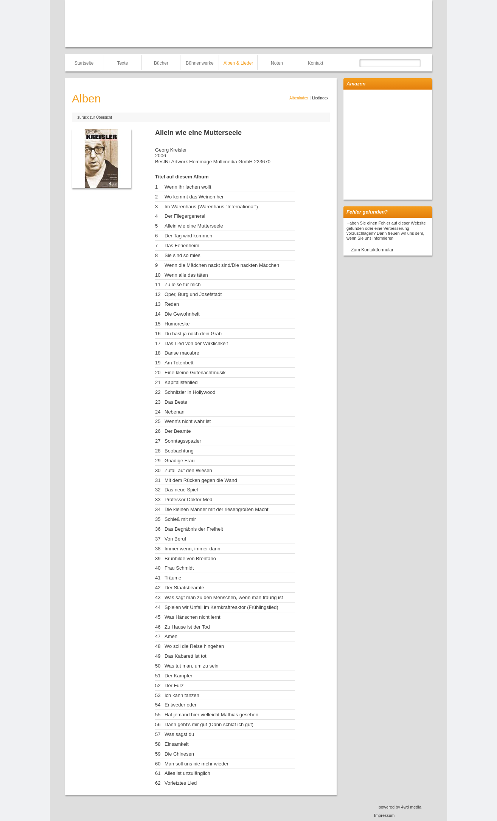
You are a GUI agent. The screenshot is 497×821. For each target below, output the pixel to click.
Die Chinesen (179, 754)
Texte (122, 63)
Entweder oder (181, 705)
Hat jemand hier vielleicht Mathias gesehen (211, 714)
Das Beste (176, 402)
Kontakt (315, 63)
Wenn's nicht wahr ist (188, 421)
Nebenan (175, 412)
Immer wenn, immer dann (192, 548)
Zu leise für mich (182, 284)
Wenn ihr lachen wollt (188, 187)
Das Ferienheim (182, 245)
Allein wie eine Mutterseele (194, 226)
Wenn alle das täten (186, 275)
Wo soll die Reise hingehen (194, 646)
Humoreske (177, 324)
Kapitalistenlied (181, 382)
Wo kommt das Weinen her (194, 197)
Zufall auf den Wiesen (188, 470)
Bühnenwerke (199, 63)
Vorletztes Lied (181, 783)
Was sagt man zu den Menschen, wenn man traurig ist (224, 597)
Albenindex (298, 98)
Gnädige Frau (180, 460)
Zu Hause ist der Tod (187, 627)
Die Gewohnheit (182, 314)
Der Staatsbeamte (184, 587)
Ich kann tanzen (182, 695)
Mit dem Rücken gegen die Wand (201, 480)
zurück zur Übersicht (95, 117)
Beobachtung (179, 451)
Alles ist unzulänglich (187, 773)
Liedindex (320, 98)
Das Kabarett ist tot (186, 656)
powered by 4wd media (400, 807)
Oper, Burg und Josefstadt (193, 294)
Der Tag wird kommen (188, 236)
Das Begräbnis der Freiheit (194, 529)
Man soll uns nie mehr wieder (196, 764)
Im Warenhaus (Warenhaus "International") (211, 206)
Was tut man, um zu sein (192, 666)
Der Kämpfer (179, 675)
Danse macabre (182, 353)
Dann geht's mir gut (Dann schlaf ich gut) (209, 724)
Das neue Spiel (181, 490)
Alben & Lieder (238, 63)
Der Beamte (178, 431)
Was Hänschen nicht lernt (193, 617)
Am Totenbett (179, 363)
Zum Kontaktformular (372, 249)
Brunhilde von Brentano (190, 558)
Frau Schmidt (179, 568)
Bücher (161, 63)
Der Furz (174, 685)
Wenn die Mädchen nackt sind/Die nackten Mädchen (222, 265)
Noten (277, 63)
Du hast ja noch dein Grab (193, 333)
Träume (173, 578)
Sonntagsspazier (183, 441)
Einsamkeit (177, 744)
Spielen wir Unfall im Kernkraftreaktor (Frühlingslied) (221, 607)
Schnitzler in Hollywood (190, 392)
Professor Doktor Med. (189, 499)
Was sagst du (179, 734)
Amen (171, 636)
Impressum (384, 815)
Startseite (84, 63)
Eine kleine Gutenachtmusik (195, 372)
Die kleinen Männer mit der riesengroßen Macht (217, 509)
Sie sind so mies (182, 255)
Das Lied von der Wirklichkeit (196, 343)
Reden (172, 304)
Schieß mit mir (180, 519)
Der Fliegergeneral (185, 216)
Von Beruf (175, 539)
